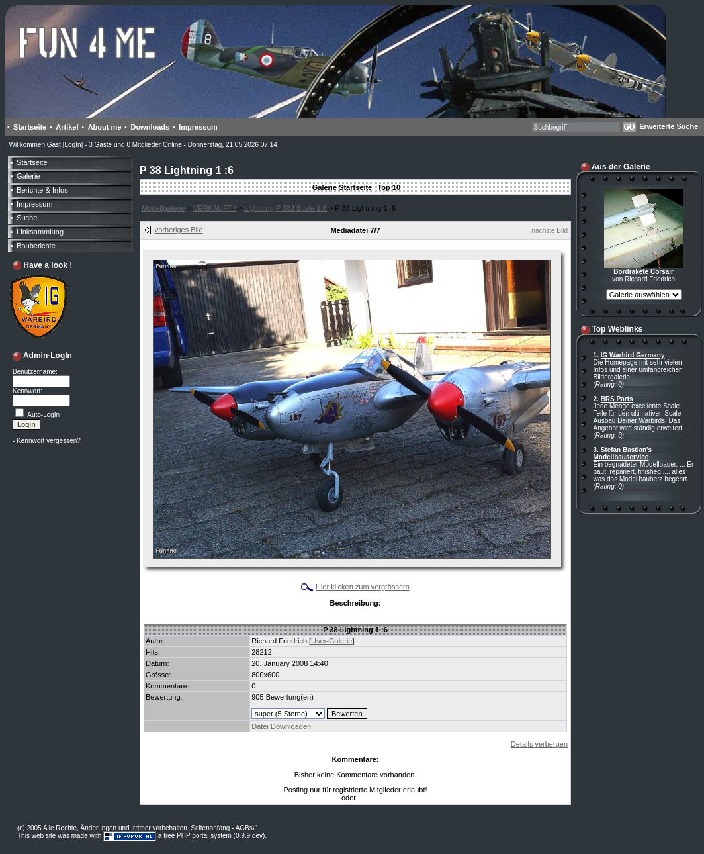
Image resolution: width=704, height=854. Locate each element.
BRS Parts (617, 399)
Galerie (28, 176)
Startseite (29, 127)
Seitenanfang (210, 827)
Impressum (198, 127)
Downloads (149, 127)
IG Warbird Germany (633, 355)
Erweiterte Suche (668, 126)
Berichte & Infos (42, 190)
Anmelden (373, 798)
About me (105, 127)
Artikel (67, 127)
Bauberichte (36, 246)
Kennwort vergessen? (49, 440)
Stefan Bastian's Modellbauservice (623, 453)
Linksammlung (40, 232)
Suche (27, 218)
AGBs (244, 827)
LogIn (72, 144)
